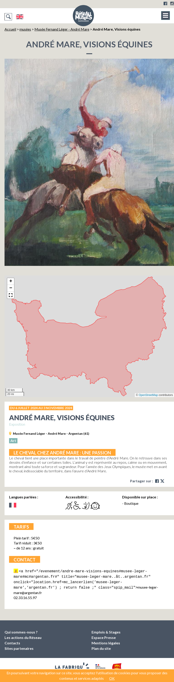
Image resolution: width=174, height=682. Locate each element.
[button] (10, 281)
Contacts (12, 641)
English (19, 16)
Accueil (10, 29)
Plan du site (101, 646)
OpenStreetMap (148, 395)
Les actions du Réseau (23, 635)
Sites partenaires (19, 646)
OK (112, 678)
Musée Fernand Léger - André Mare (61, 29)
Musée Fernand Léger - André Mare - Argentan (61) (51, 433)
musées (25, 29)
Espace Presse (104, 635)
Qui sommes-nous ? (21, 630)
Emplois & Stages (106, 630)
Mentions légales (106, 641)
